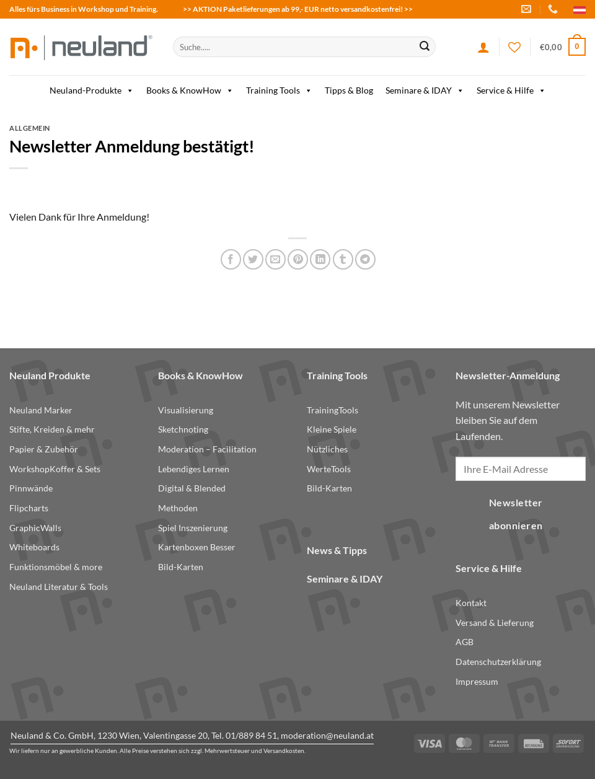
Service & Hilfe (511, 90)
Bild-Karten (180, 566)
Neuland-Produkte (92, 90)
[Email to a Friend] (275, 259)
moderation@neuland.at (327, 735)
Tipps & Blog (349, 90)
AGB (465, 641)
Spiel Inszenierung (192, 527)
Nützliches (327, 449)
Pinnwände (31, 488)
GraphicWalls (35, 527)
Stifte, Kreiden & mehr (52, 429)
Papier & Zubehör (43, 449)
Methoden (178, 508)
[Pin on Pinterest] (298, 259)
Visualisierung (185, 410)
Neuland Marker (41, 410)
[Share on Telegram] (365, 259)
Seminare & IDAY (425, 90)
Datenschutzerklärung (498, 661)
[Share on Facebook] (231, 259)
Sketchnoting (183, 429)
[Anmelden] (483, 47)
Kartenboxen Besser (197, 547)
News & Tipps (337, 550)
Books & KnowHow (190, 90)
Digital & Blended (192, 488)
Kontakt (471, 602)
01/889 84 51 (251, 735)
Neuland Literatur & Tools (58, 586)
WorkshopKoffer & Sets (54, 469)
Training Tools (279, 90)
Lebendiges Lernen (193, 469)
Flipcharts (28, 508)
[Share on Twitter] (253, 259)
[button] (563, 47)
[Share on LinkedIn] (320, 259)
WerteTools (329, 469)
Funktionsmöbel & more (55, 566)
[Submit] (424, 47)
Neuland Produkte (49, 375)
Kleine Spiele (331, 429)
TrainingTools (332, 410)
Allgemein (29, 128)
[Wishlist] (514, 47)
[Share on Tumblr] (343, 259)
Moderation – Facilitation (207, 449)
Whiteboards (34, 547)
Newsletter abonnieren (516, 514)
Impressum (477, 681)
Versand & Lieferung (495, 622)
